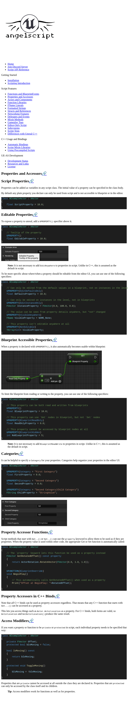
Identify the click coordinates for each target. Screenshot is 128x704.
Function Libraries (17, 102)
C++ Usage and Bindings (14, 139)
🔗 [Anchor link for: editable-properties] (35, 214)
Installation (13, 80)
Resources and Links (18, 163)
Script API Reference (18, 69)
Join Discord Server (18, 66)
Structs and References (19, 111)
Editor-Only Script (17, 125)
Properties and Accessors (20, 96)
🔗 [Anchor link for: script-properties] (31, 181)
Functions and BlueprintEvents (23, 94)
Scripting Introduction (19, 83)
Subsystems (14, 128)
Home (11, 64)
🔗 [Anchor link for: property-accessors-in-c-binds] (57, 596)
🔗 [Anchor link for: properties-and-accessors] (44, 173)
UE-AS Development (12, 155)
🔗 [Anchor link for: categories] (21, 454)
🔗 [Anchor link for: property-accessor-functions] (50, 532)
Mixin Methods (15, 119)
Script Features (9, 88)
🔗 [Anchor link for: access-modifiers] (31, 621)
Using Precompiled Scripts (21, 150)
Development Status (18, 161)
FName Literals (16, 105)
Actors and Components (20, 99)
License (12, 166)
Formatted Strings (17, 108)
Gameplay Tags (15, 122)
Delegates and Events (19, 116)
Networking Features (18, 113)
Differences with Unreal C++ (22, 133)
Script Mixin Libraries (19, 147)
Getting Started (9, 75)
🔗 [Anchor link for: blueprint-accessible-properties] (54, 340)
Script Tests (14, 131)
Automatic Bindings (18, 144)
